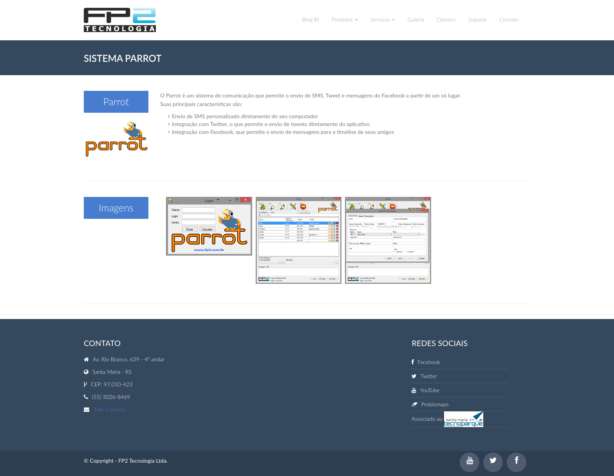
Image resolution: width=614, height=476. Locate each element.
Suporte (477, 19)
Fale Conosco (110, 409)
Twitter (424, 376)
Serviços (382, 19)
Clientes (446, 19)
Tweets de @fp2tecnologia (268, 342)
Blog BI (310, 19)
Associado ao (447, 418)
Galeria (416, 19)
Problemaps (430, 404)
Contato (508, 19)
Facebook (426, 362)
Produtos (345, 19)
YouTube (426, 390)
